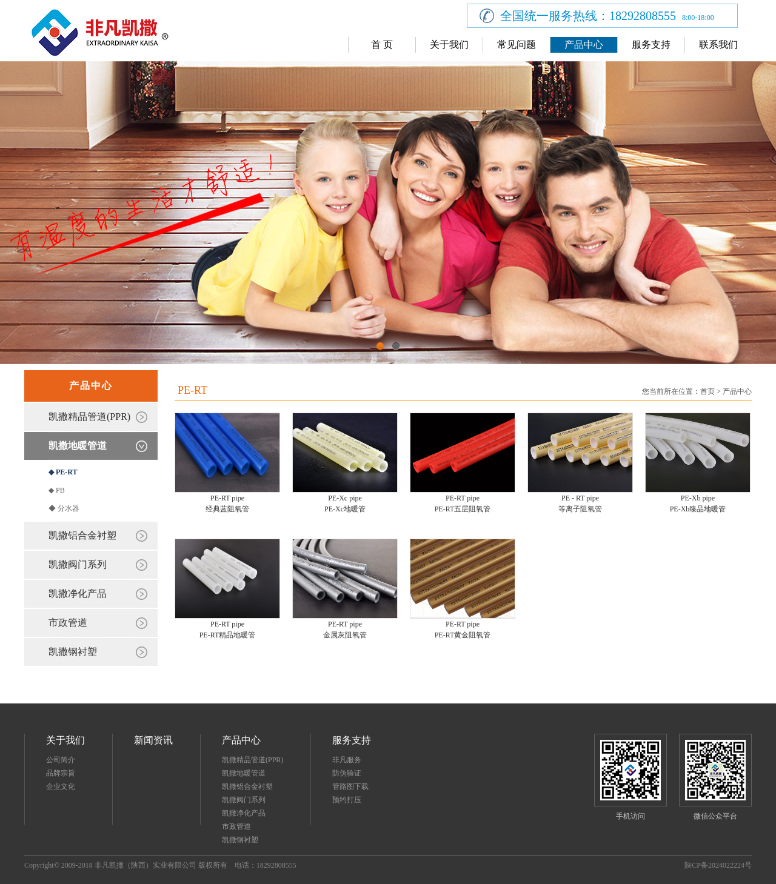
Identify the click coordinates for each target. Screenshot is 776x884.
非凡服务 (346, 760)
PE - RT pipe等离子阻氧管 (580, 503)
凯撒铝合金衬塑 (82, 535)
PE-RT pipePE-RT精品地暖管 (227, 629)
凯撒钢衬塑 (72, 651)
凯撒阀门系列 (77, 564)
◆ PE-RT (63, 472)
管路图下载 (350, 786)
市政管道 (67, 622)
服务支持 (651, 44)
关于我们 (449, 44)
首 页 (382, 44)
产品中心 (583, 44)
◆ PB (56, 490)
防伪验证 (346, 773)
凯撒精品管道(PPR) (89, 416)
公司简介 (60, 760)
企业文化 (60, 786)
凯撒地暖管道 (77, 445)
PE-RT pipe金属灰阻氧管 (345, 629)
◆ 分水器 (63, 508)
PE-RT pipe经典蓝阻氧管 (227, 503)
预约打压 (346, 800)
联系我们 (718, 44)
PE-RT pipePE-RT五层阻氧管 (463, 503)
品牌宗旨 (60, 773)
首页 (707, 391)
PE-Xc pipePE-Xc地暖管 (345, 503)
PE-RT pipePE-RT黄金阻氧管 (463, 629)
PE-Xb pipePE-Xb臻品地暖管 (698, 503)
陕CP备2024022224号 (718, 865)
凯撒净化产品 (77, 593)
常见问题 (516, 44)
